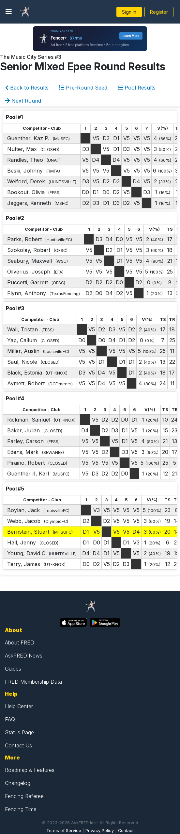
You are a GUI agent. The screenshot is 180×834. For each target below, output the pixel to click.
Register (159, 12)
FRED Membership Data (33, 681)
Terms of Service (63, 830)
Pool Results (137, 87)
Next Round (23, 100)
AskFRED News (23, 655)
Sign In (129, 12)
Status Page (19, 732)
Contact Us (18, 745)
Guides (13, 668)
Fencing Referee (24, 796)
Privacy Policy (99, 830)
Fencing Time (21, 809)
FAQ (10, 719)
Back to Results (27, 87)
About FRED (19, 642)
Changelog (17, 783)
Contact (126, 830)
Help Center (19, 706)
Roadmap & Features (29, 770)
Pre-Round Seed (83, 87)
